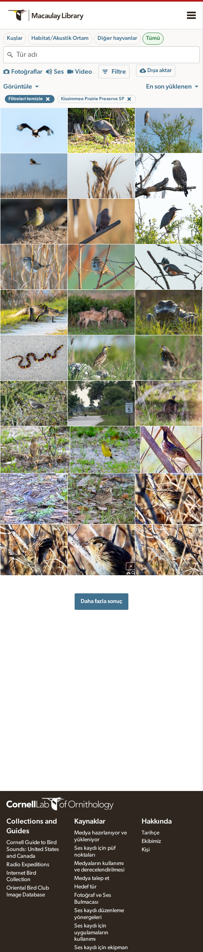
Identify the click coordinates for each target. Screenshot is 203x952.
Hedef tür (85, 887)
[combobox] (107, 55)
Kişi (146, 850)
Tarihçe (150, 833)
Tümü (153, 38)
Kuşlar (14, 38)
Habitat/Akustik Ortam (60, 38)
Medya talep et (91, 878)
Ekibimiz (151, 841)
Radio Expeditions (27, 864)
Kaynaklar (90, 821)
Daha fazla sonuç (101, 601)
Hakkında (157, 821)
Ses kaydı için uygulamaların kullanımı (91, 932)
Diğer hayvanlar (117, 38)
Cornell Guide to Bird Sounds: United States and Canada (32, 849)
